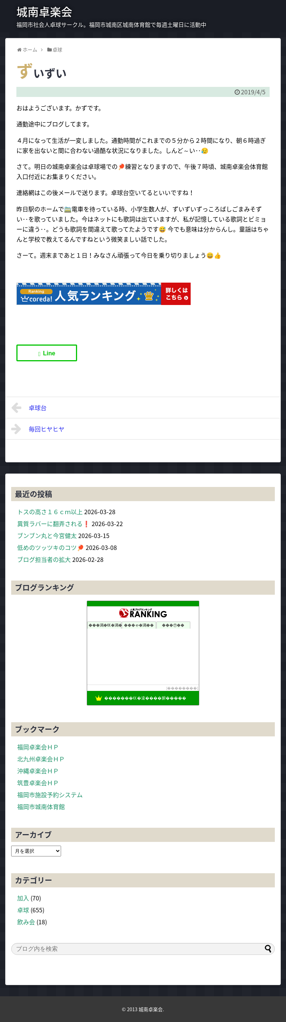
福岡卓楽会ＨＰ (38, 746)
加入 (23, 897)
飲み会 (26, 921)
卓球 (23, 909)
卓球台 (29, 407)
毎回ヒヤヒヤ (37, 429)
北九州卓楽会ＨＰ (41, 758)
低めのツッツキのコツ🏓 (50, 547)
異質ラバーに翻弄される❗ (53, 523)
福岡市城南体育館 (41, 806)
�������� (182, 688)
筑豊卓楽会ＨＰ (38, 782)
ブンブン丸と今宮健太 (47, 535)
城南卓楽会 (44, 11)
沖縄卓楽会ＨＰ (38, 770)
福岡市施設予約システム (50, 794)
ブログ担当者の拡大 (44, 559)
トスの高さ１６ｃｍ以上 (50, 511)
